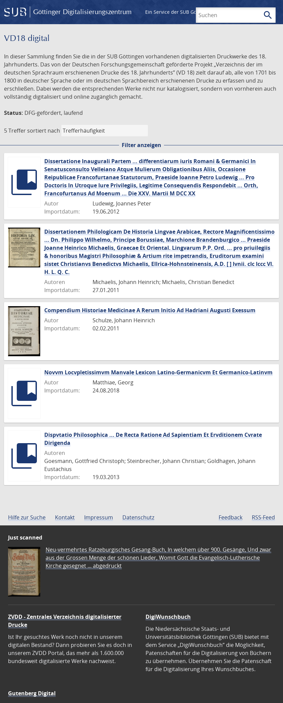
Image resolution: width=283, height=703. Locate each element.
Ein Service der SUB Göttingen (179, 12)
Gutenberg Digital (32, 693)
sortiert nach (43, 130)
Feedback (230, 517)
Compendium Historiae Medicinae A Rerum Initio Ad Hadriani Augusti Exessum (150, 310)
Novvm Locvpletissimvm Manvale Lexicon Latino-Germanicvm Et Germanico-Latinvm (158, 372)
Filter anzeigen (141, 145)
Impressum (98, 517)
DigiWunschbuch (168, 616)
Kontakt (65, 517)
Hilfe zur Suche (27, 517)
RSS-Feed (263, 517)
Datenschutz (138, 517)
